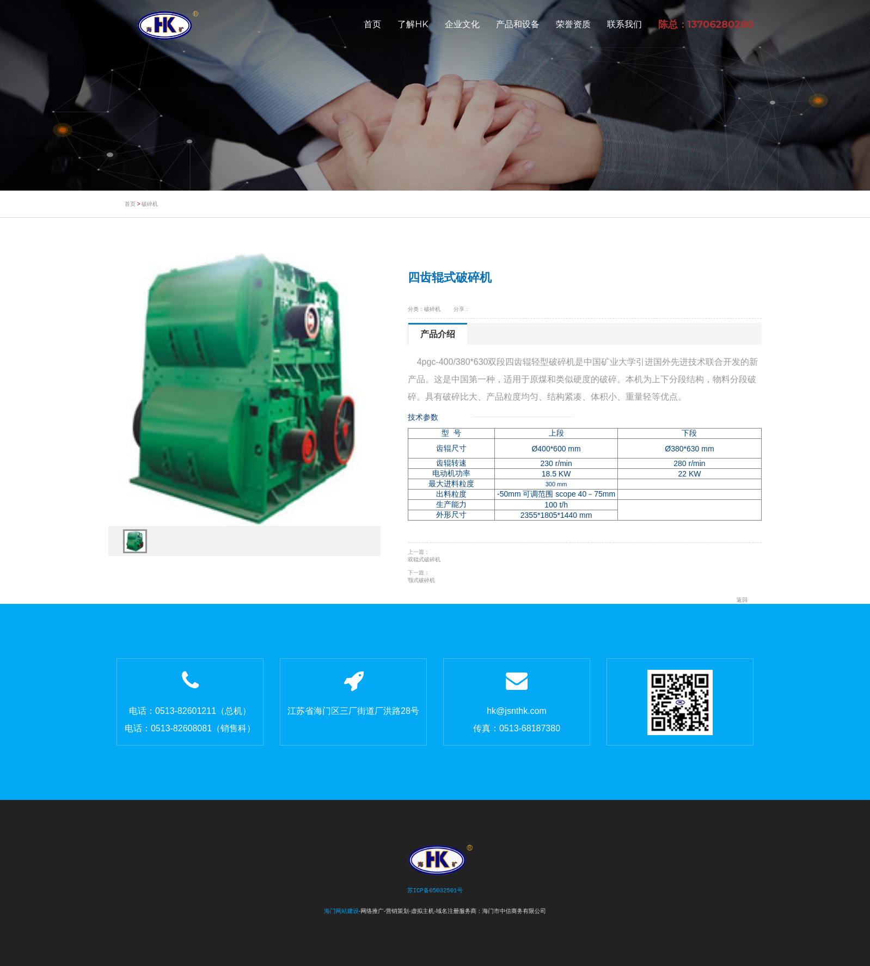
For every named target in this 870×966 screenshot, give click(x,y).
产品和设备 (518, 24)
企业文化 (462, 24)
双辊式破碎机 (424, 559)
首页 (372, 24)
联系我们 (624, 24)
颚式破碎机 (421, 580)
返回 (742, 599)
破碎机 (150, 203)
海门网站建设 (356, 906)
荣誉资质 (573, 24)
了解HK (412, 24)
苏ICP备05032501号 (435, 889)
